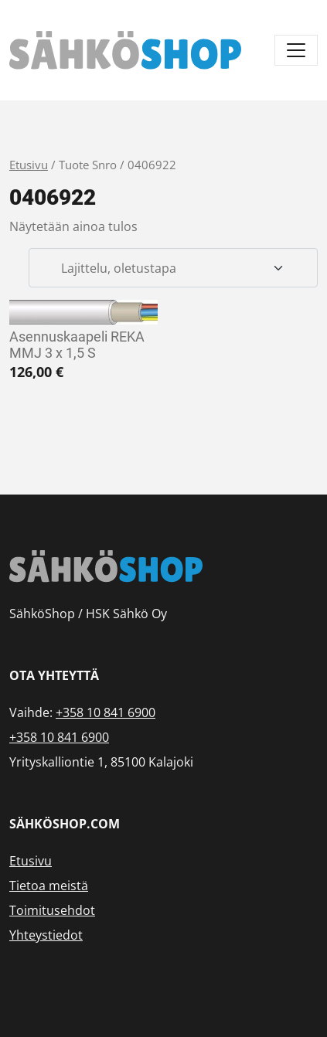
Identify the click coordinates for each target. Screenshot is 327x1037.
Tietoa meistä (48, 885)
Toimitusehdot (52, 910)
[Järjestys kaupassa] (173, 268)
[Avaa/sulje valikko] (296, 50)
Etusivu (28, 164)
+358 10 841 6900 (105, 712)
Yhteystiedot (46, 935)
